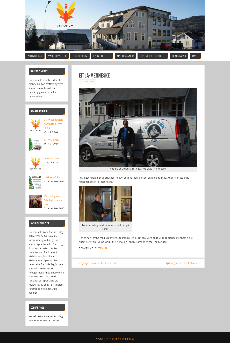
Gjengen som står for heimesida (98, 263)
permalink (102, 248)
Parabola (114, 339)
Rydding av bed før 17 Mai (181, 263)
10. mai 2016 (87, 81)
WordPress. (128, 339)
